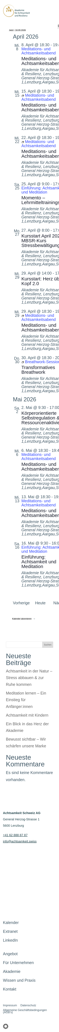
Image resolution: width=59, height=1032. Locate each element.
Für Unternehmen (18, 962)
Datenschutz (28, 1005)
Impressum (10, 1005)
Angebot (10, 954)
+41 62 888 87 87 (15, 835)
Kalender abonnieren (22, 619)
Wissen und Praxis (19, 980)
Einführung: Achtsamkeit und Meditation (38, 561)
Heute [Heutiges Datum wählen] (40, 603)
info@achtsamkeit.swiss (20, 841)
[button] (5, 1026)
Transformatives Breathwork (38, 370)
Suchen (47, 644)
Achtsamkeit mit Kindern (27, 715)
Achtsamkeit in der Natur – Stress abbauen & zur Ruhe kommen (29, 678)
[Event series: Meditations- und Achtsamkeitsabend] (38, 97)
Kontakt (9, 989)
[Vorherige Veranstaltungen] (21, 603)
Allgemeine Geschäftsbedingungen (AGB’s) (25, 1011)
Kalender (11, 922)
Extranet (10, 931)
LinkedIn (10, 940)
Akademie (11, 971)
